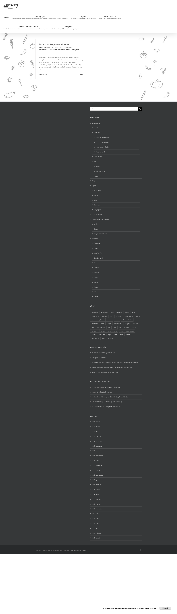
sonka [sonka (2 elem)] (121, 331)
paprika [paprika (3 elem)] (134, 327)
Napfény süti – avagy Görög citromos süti (105, 372)
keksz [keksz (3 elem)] (102, 324)
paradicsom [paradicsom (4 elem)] (95, 331)
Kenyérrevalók (43, 50)
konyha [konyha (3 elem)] (127, 324)
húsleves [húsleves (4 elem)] (109, 320)
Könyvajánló (98, 210)
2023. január (96, 427)
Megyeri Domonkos (44, 47)
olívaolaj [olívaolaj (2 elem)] (126, 327)
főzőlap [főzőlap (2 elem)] (104, 316)
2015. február (96, 490)
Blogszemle (98, 190)
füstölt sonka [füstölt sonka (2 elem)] (95, 316)
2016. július (95, 461)
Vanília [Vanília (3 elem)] (128, 334)
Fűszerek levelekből (102, 137)
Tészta (96, 297)
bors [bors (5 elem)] (112, 312)
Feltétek (96, 248)
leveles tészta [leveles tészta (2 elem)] (101, 327)
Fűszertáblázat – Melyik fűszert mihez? (107, 407)
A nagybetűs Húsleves (99, 358)
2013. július (95, 514)
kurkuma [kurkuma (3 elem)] (135, 324)
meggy (74, 50)
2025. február (96, 422)
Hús (95, 162)
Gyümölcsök (98, 157)
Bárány (98, 166)
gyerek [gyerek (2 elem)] (94, 320)
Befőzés (96, 224)
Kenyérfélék (98, 253)
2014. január (96, 494)
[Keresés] (140, 109)
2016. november (97, 451)
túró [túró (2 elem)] (121, 334)
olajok (96, 176)
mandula (68, 50)
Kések (96, 229)
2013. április (95, 528)
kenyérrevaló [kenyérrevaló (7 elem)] (118, 324)
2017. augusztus (97, 446)
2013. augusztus (97, 509)
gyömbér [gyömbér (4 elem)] (101, 320)
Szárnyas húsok (100, 171)
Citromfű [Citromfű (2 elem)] (119, 312)
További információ (150, 608)
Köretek (96, 263)
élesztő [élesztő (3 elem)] (110, 338)
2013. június (95, 519)
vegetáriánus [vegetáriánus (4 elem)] (95, 338)
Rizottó (96, 277)
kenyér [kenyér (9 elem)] (109, 324)
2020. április (95, 431)
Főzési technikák (97, 215)
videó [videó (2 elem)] (103, 338)
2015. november (97, 465)
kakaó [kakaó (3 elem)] (123, 320)
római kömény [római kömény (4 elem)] (112, 331)
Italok (95, 200)
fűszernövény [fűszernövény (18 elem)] (129, 316)
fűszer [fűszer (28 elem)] (111, 316)
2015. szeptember (97, 475)
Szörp (95, 292)
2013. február (96, 538)
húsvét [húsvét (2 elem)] (117, 320)
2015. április (95, 480)
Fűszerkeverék (100, 152)
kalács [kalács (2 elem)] (130, 320)
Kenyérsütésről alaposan (113, 387)
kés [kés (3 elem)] (93, 327)
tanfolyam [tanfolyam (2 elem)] (102, 334)
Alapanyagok (96, 123)
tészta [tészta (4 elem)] (115, 334)
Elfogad (165, 608)
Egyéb (94, 186)
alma (55, 50)
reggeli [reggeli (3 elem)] (103, 331)
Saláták (96, 282)
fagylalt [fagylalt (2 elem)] (127, 312)
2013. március (96, 533)
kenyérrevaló (61, 50)
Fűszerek (97, 133)
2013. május (95, 523)
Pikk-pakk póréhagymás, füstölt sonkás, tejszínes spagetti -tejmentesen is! (115, 362)
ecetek (96, 128)
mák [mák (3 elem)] (114, 327)
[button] (82, 27)
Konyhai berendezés (100, 234)
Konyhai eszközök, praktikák (100, 219)
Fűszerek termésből (102, 147)
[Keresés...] (114, 109)
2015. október (96, 470)
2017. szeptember (97, 441)
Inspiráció (97, 195)
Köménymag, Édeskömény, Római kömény (114, 397)
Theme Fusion (81, 550)
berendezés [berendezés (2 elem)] (95, 312)
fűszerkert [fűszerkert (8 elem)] (119, 316)
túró (77, 50)
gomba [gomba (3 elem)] (138, 316)
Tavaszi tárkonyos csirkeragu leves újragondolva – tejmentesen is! (112, 367)
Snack (96, 287)
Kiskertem (97, 205)
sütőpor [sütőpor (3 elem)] (94, 334)
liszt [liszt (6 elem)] (109, 327)
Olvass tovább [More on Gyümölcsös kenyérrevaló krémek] (43, 74)
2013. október (96, 504)
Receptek (95, 239)
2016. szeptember (97, 456)
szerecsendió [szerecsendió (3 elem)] (130, 331)
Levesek (96, 268)
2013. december (97, 499)
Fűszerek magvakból (102, 142)
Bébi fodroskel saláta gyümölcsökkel (103, 353)
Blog (93, 181)
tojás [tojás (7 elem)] (109, 334)
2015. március (96, 485)
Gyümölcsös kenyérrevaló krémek (54, 44)
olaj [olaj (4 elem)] (120, 327)
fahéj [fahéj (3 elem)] (133, 312)
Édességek (97, 243)
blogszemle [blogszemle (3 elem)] (104, 312)
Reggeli (96, 273)
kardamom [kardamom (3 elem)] (95, 324)
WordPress (73, 550)
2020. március (96, 436)
